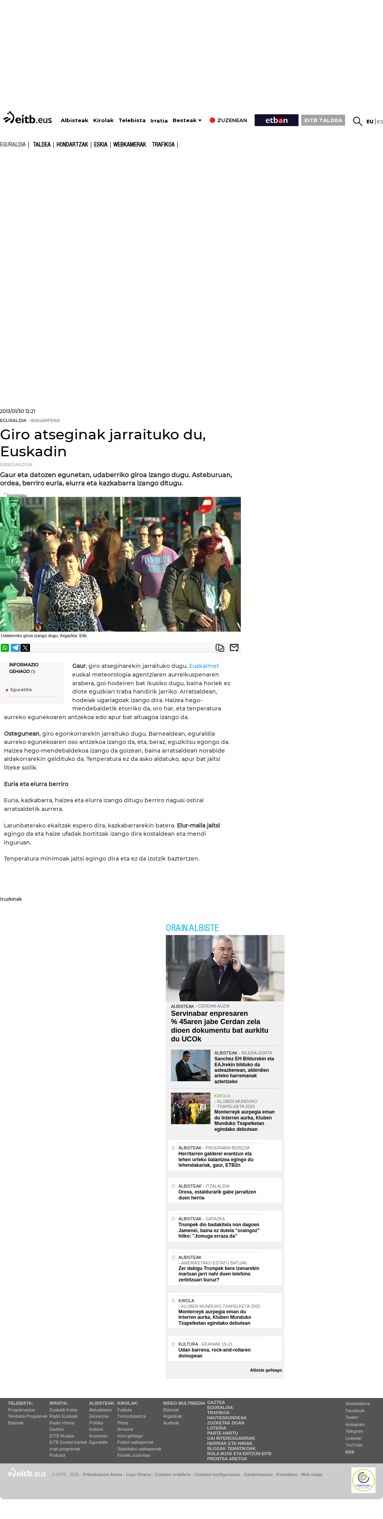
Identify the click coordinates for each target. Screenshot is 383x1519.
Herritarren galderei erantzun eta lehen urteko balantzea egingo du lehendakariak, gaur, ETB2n (215, 1159)
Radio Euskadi (63, 1416)
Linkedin (353, 1438)
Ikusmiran (98, 1435)
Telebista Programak (27, 1416)
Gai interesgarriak (231, 1438)
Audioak (171, 1422)
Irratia (159, 121)
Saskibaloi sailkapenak (139, 1448)
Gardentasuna (258, 1474)
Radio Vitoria (61, 1422)
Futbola (124, 1409)
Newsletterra (357, 1403)
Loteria (216, 1428)
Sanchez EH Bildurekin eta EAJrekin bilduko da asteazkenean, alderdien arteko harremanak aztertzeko (244, 1070)
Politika (96, 1422)
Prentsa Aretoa (227, 1458)
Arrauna (125, 1429)
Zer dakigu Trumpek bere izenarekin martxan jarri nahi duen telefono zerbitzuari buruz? (218, 1274)
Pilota (122, 1422)
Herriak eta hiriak (230, 1443)
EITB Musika (61, 1435)
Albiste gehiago (266, 1370)
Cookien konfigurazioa (217, 1474)
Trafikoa (163, 145)
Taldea (42, 145)
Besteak (185, 120)
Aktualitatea (100, 1409)
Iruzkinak (11, 899)
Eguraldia (21, 689)
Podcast (57, 1455)
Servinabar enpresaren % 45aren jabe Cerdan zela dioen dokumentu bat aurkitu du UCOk (219, 1026)
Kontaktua (286, 1474)
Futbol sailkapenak (135, 1442)
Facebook (354, 1410)
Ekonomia (99, 1416)
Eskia (100, 145)
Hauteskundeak (227, 1417)
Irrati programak (64, 1448)
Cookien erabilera (173, 1474)
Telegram (354, 1431)
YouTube (353, 1445)
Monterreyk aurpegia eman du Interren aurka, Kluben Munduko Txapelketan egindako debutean (244, 1120)
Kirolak (103, 120)
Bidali (234, 648)
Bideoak (16, 1422)
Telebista (132, 120)
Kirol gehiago (130, 1435)
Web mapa (311, 1474)
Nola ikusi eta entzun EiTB (239, 1453)
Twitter (351, 1417)
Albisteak (74, 120)
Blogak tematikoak (231, 1448)
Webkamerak (129, 145)
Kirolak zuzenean (133, 1455)
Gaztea (56, 1429)
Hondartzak (72, 145)
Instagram (355, 1424)
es (380, 122)
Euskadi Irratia (63, 1409)
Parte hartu (222, 1433)
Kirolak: (128, 1403)
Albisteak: (102, 1403)
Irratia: (58, 1403)
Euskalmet (204, 665)
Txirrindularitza (131, 1416)
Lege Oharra (138, 1474)
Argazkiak (172, 1416)
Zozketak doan (226, 1422)
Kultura (96, 1429)
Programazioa (21, 1409)
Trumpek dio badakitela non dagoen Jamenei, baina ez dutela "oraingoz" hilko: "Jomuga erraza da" (218, 1230)
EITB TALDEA (323, 120)
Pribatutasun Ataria (102, 1474)
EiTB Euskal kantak (68, 1442)
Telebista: (20, 1403)
